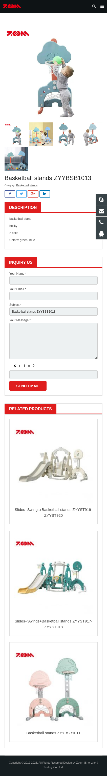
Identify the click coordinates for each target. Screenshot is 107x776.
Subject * (15, 305)
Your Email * (17, 289)
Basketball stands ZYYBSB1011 (53, 733)
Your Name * (18, 273)
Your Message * (20, 320)
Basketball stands (27, 185)
